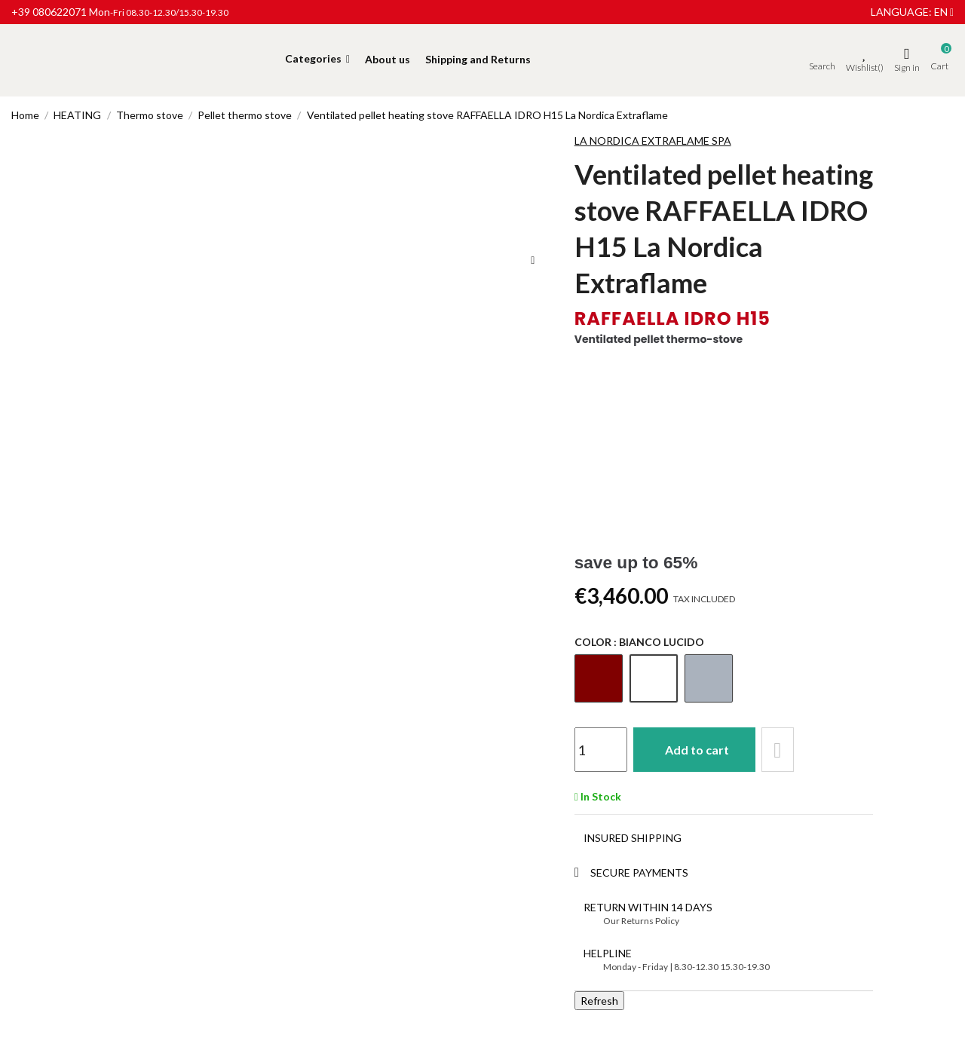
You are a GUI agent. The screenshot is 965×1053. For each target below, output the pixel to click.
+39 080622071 (49, 11)
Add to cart (698, 749)
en (944, 11)
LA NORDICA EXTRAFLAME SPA (652, 140)
